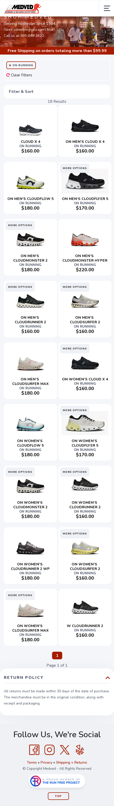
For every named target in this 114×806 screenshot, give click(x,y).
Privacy (46, 762)
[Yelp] (80, 750)
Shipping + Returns (71, 762)
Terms (32, 762)
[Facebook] (34, 750)
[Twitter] (64, 750)
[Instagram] (49, 750)
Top (58, 796)
